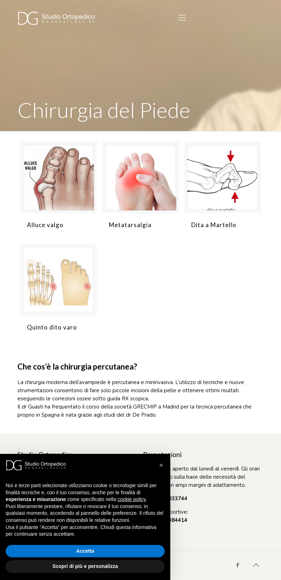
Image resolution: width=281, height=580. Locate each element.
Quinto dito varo (52, 327)
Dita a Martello (213, 225)
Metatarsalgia (130, 225)
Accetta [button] (85, 551)
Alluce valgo (45, 225)
